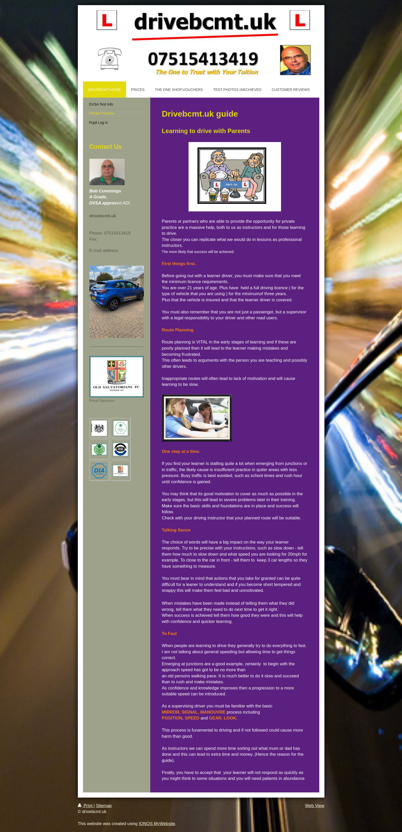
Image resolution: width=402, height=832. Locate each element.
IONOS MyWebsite (157, 823)
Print (86, 805)
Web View (314, 805)
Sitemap (104, 805)
